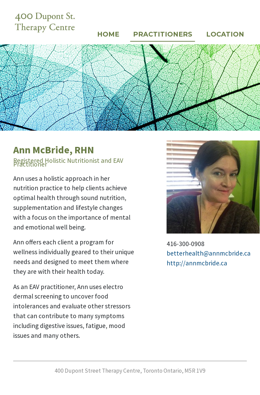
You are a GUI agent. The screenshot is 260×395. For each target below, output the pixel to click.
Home (108, 34)
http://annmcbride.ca (197, 263)
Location (225, 34)
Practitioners (162, 34)
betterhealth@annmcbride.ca (209, 253)
